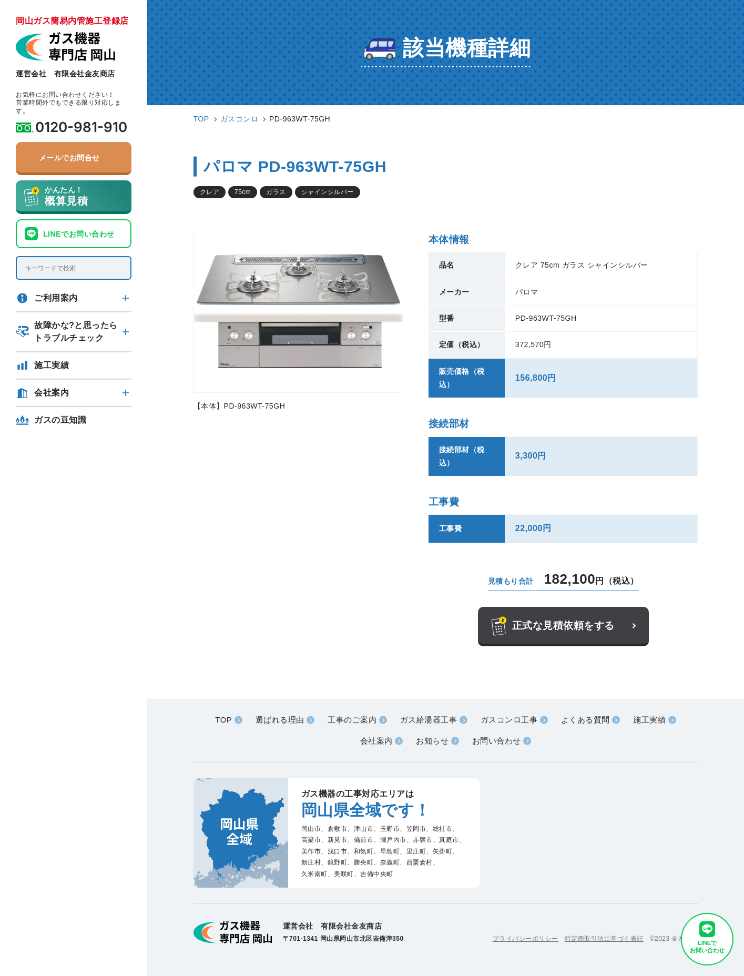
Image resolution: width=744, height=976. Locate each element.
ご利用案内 (56, 297)
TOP (223, 719)
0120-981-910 (81, 127)
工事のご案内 (352, 719)
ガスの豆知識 (60, 419)
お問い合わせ (496, 740)
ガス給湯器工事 (428, 719)
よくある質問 (585, 719)
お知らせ (432, 740)
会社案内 (51, 392)
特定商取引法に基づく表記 (604, 938)
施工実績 (51, 365)
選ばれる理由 (280, 719)
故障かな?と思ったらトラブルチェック (76, 331)
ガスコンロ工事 (509, 719)
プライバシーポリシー (525, 938)
